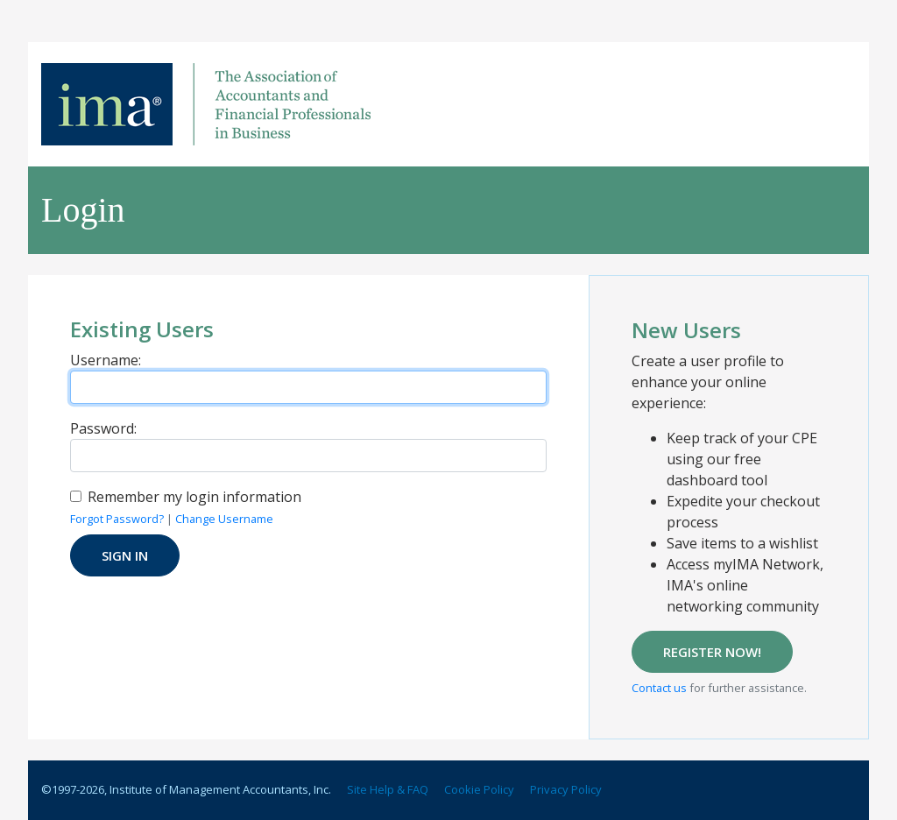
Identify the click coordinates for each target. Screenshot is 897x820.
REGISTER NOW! (712, 652)
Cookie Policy (479, 789)
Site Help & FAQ (387, 789)
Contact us (659, 688)
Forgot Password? (117, 519)
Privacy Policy (566, 789)
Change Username (224, 519)
